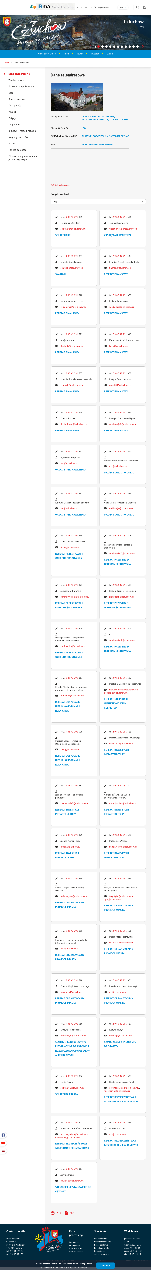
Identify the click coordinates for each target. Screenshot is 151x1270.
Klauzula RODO (76, 1248)
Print (58, 1213)
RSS (144, 7)
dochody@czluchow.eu (71, 345)
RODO (11, 143)
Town (69, 55)
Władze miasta (16, 80)
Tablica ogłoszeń (17, 149)
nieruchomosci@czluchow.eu (123, 689)
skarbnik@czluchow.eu (71, 267)
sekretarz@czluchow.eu (121, 942)
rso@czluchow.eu (69, 508)
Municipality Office (47, 55)
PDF (72, 1213)
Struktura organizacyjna (21, 86)
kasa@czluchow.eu (118, 345)
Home (7, 62)
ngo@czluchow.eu (113, 899)
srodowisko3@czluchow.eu (122, 640)
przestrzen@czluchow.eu (121, 596)
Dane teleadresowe (19, 73)
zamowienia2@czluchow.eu (74, 803)
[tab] (98, 46)
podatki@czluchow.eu (120, 385)
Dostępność (14, 105)
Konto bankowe (16, 99)
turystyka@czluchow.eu (121, 896)
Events (110, 53)
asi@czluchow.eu (117, 992)
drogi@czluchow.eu (70, 846)
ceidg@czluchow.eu (70, 749)
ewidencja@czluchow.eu (121, 508)
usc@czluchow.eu (69, 463)
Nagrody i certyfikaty (19, 137)
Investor (97, 55)
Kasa (10, 92)
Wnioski (12, 111)
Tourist (83, 55)
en (124, 7)
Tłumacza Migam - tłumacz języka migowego (22, 158)
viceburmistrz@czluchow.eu (123, 228)
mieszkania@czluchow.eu (67, 1137)
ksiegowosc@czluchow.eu (73, 306)
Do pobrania (14, 124)
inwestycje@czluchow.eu (121, 743)
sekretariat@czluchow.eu (72, 228)
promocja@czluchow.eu (72, 992)
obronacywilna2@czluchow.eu (124, 1087)
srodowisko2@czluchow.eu (122, 553)
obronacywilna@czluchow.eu (74, 596)
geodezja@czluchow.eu (116, 692)
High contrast (102, 7)
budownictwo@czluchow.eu (123, 846)
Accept (105, 1265)
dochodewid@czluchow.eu (73, 424)
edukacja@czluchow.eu (120, 1035)
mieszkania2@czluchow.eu (117, 1090)
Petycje (12, 118)
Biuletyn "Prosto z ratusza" (22, 130)
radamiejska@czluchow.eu (73, 896)
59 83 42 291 (71, 216)
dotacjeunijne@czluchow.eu (123, 803)
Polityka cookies (76, 1251)
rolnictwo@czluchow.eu (72, 695)
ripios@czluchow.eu (70, 547)
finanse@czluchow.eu (120, 267)
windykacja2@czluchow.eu (122, 424)
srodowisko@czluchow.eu (73, 646)
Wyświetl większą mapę (60, 185)
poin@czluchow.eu (69, 948)
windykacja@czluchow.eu (121, 306)
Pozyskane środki (101, 1248)
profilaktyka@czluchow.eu (73, 1035)
